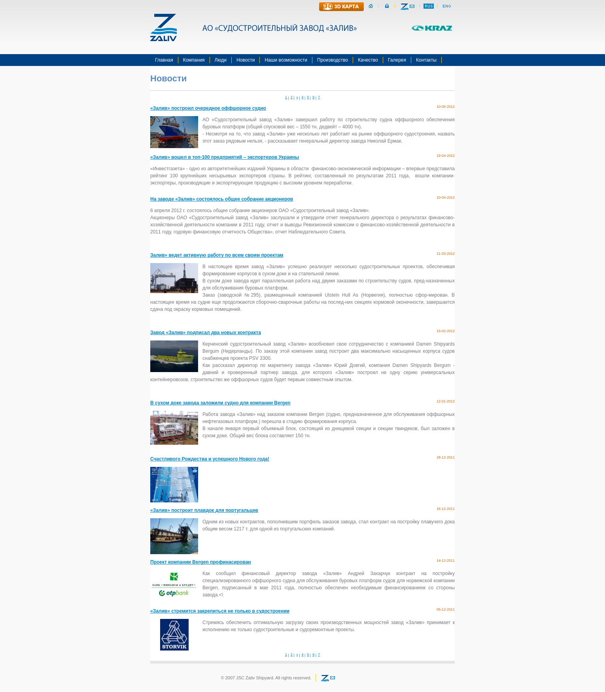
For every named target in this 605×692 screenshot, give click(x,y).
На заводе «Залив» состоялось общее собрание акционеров (221, 199)
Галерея (397, 60)
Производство (332, 60)
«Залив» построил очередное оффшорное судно (208, 108)
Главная (164, 60)
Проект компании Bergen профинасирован (200, 562)
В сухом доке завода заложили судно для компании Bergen (220, 403)
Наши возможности (286, 60)
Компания (194, 60)
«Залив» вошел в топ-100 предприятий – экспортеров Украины (224, 157)
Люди (221, 60)
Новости (245, 60)
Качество (368, 60)
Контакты (426, 60)
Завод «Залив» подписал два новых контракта (205, 332)
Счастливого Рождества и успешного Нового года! (209, 459)
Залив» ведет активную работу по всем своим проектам (216, 255)
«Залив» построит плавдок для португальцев (204, 510)
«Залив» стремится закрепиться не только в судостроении (219, 611)
